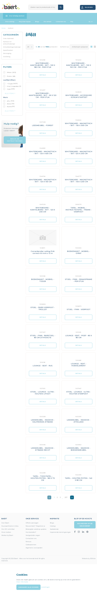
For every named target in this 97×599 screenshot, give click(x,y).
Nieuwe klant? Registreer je (35, 526)
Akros (9, 104)
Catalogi (53, 526)
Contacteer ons (61, 21)
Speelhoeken (8, 50)
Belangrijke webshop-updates (36, 529)
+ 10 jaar (10, 84)
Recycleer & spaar (25, 21)
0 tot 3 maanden (13, 86)
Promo (11, 76)
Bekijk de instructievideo (15, 140)
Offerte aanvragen (32, 523)
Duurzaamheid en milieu (10, 526)
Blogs (37, 21)
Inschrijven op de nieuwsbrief (84, 525)
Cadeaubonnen (31, 545)
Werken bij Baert (7, 535)
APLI (8, 101)
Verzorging (7, 53)
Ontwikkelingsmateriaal (11, 47)
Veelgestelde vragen (33, 535)
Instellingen (45, 587)
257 (66, 497)
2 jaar (9, 89)
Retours (28, 541)
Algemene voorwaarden (34, 548)
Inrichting (6, 56)
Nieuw (11, 72)
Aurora (9, 106)
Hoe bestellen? (31, 532)
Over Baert (5, 523)
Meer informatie (22, 582)
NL (91, 22)
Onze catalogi (9, 21)
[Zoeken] (43, 7)
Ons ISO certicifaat (8, 529)
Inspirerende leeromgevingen (60, 532)
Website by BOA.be (89, 558)
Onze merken (6, 532)
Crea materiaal (8, 38)
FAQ (71, 21)
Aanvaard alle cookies (28, 587)
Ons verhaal (47, 21)
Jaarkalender (54, 529)
